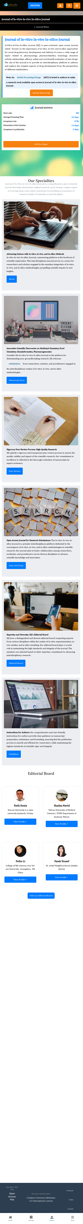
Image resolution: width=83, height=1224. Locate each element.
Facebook (69, 1191)
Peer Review (14, 471)
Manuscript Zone (17, 380)
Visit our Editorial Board (41, 895)
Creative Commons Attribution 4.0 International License (41, 1199)
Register (35, 5)
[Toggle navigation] (76, 6)
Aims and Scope (16, 565)
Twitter (71, 1200)
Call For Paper (41, 144)
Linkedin (70, 1209)
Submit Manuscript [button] (41, 93)
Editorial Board (16, 663)
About (12, 279)
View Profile (20, 821)
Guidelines (14, 754)
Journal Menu (41, 27)
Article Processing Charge (29, 77)
